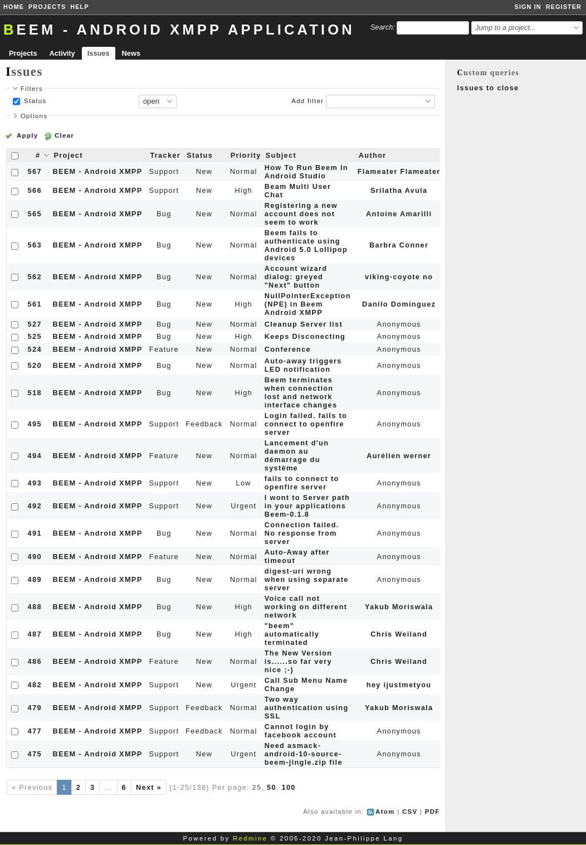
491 (35, 533)
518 (35, 392)
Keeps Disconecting (305, 336)
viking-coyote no (399, 277)
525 (35, 336)
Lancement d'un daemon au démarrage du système (297, 455)
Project (67, 155)
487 (35, 634)
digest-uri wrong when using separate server (307, 579)
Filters (32, 88)
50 (271, 787)
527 (35, 324)
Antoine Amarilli (399, 214)
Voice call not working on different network (306, 606)
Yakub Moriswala (399, 607)
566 (35, 190)
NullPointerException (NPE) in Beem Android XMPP (308, 304)
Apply (27, 135)
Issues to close (488, 88)
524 (35, 349)
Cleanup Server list (304, 324)
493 (35, 483)
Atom (385, 811)
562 (35, 277)
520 (35, 365)
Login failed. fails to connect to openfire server (306, 423)
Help (79, 6)
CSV (410, 811)
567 (35, 171)
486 (35, 661)
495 (35, 424)
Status (34, 101)
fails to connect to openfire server (302, 482)
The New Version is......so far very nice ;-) (299, 661)
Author (373, 155)
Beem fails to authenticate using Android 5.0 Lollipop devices (306, 245)
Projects (47, 6)
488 (35, 607)
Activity (62, 53)
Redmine (250, 838)
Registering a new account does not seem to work (301, 213)
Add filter (307, 101)
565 (35, 214)
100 (289, 787)
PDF (432, 811)
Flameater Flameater (399, 171)
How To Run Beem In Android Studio (306, 171)
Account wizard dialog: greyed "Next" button (296, 276)
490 (35, 556)
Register (564, 6)
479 (35, 707)
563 (35, 245)
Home (13, 6)
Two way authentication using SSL (307, 707)
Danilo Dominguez (399, 304)
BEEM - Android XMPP (97, 171)
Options (34, 116)
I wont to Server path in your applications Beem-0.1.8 (307, 505)
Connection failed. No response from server (302, 533)
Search (381, 27)
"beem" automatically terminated (292, 634)
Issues (98, 53)
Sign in (528, 6)
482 (35, 685)
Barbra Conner (398, 245)
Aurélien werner (399, 455)
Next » (149, 787)
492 (35, 506)
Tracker (165, 155)
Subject (281, 155)
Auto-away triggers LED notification (303, 365)
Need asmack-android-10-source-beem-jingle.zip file (304, 753)
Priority (246, 155)
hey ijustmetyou (399, 685)
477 (35, 731)
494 (35, 455)
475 (35, 754)
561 (35, 304)
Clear (64, 135)
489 (35, 579)
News (131, 53)
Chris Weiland (398, 634)
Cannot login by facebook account (300, 730)
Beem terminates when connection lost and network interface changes (301, 392)
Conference (288, 349)
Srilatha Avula (398, 190)
